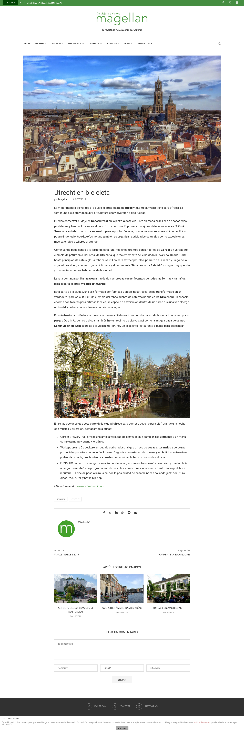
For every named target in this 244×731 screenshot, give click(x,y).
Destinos (94, 43)
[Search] (219, 44)
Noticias (112, 43)
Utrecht (75, 499)
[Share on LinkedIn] (117, 512)
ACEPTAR (122, 728)
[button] (20, 2)
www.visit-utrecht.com (90, 486)
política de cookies (202, 722)
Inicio (26, 43)
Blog (127, 43)
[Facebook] (224, 2)
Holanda (60, 499)
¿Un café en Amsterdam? (168, 608)
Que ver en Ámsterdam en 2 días (122, 608)
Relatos (39, 43)
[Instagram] (238, 2)
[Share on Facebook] (105, 512)
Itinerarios (75, 43)
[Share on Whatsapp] (123, 512)
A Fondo (56, 43)
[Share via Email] (137, 512)
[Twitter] (231, 2)
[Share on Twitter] (111, 512)
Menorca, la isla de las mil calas (44, 3)
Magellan (63, 199)
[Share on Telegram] (130, 512)
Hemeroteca (144, 43)
